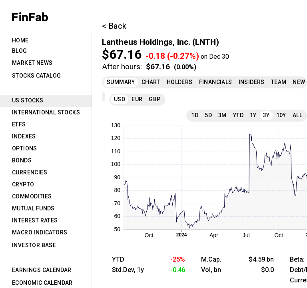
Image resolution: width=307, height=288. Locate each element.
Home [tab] (20, 40)
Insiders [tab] (252, 82)
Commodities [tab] (32, 196)
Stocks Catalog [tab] (36, 75)
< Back (114, 26)
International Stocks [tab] (46, 112)
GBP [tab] (154, 99)
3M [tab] (222, 115)
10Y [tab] (281, 115)
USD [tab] (119, 99)
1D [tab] (194, 115)
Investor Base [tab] (34, 245)
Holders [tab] (180, 82)
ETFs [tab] (19, 124)
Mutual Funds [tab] (33, 208)
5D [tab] (208, 115)
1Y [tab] (253, 115)
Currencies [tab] (29, 172)
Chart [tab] (151, 82)
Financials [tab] (215, 82)
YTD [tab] (238, 115)
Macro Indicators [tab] (39, 232)
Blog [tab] (19, 51)
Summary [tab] (121, 82)
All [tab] (297, 115)
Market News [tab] (32, 63)
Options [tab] (24, 148)
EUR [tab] (137, 99)
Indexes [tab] (24, 136)
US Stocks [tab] (28, 100)
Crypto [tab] (23, 184)
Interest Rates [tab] (35, 220)
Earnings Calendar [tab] (42, 270)
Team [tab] (279, 82)
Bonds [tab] (22, 160)
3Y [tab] (266, 115)
